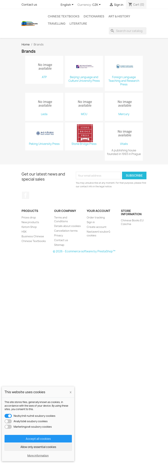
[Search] (127, 30)
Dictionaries (94, 16)
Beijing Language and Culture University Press (84, 79)
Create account (96, 227)
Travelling (56, 24)
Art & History (119, 16)
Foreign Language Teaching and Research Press (123, 80)
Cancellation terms (66, 230)
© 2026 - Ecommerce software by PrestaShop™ (84, 251)
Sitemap (59, 245)
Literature (78, 24)
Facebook (25, 195)
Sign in (91, 222)
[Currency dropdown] (97, 5)
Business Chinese (33, 236)
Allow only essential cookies (38, 447)
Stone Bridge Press (84, 144)
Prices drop (29, 217)
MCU (84, 114)
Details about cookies (67, 226)
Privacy (58, 235)
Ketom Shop (29, 227)
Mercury (123, 114)
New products (30, 222)
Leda (44, 114)
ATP (44, 77)
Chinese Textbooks (63, 16)
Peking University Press (44, 144)
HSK (24, 231)
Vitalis (124, 144)
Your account (98, 211)
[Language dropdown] (68, 5)
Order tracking (96, 217)
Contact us (29, 5)
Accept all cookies (38, 439)
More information (38, 455)
